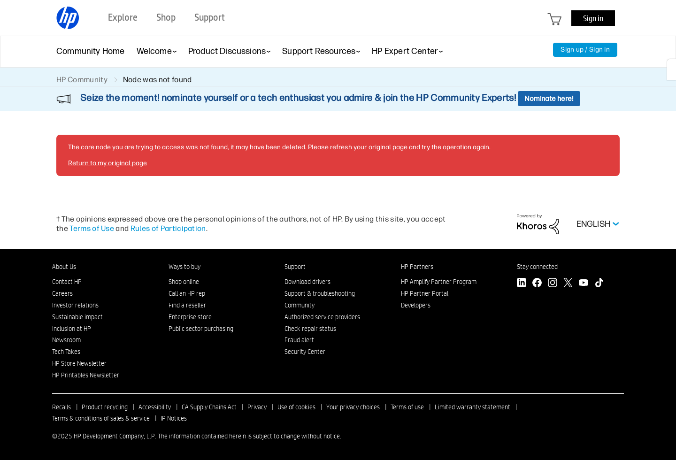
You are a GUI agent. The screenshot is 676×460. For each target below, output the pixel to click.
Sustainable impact (77, 317)
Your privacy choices (353, 407)
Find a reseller (187, 305)
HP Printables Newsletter (85, 375)
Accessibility (154, 407)
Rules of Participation (168, 228)
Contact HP (67, 281)
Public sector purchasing (201, 328)
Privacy (257, 407)
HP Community (82, 79)
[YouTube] (583, 284)
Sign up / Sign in (585, 50)
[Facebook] (537, 284)
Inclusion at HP (71, 328)
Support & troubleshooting (319, 293)
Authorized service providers (322, 317)
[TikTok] (599, 284)
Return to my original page (107, 163)
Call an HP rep (187, 293)
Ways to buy (184, 266)
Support (295, 266)
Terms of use (407, 407)
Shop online (184, 281)
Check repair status (310, 328)
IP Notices (174, 418)
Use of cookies (296, 407)
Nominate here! (549, 98)
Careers (62, 293)
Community (299, 305)
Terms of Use (91, 228)
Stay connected (537, 266)
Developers (415, 305)
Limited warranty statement (472, 407)
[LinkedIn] (521, 284)
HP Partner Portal (424, 293)
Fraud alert (299, 340)
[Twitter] (568, 284)
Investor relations (75, 305)
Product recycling (105, 407)
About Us (64, 266)
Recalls (61, 407)
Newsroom (66, 340)
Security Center (304, 351)
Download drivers (307, 281)
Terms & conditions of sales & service (101, 418)
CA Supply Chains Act (209, 407)
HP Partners (417, 266)
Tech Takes (66, 351)
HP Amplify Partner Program (438, 281)
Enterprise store (190, 317)
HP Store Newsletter (79, 363)
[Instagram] (552, 284)
